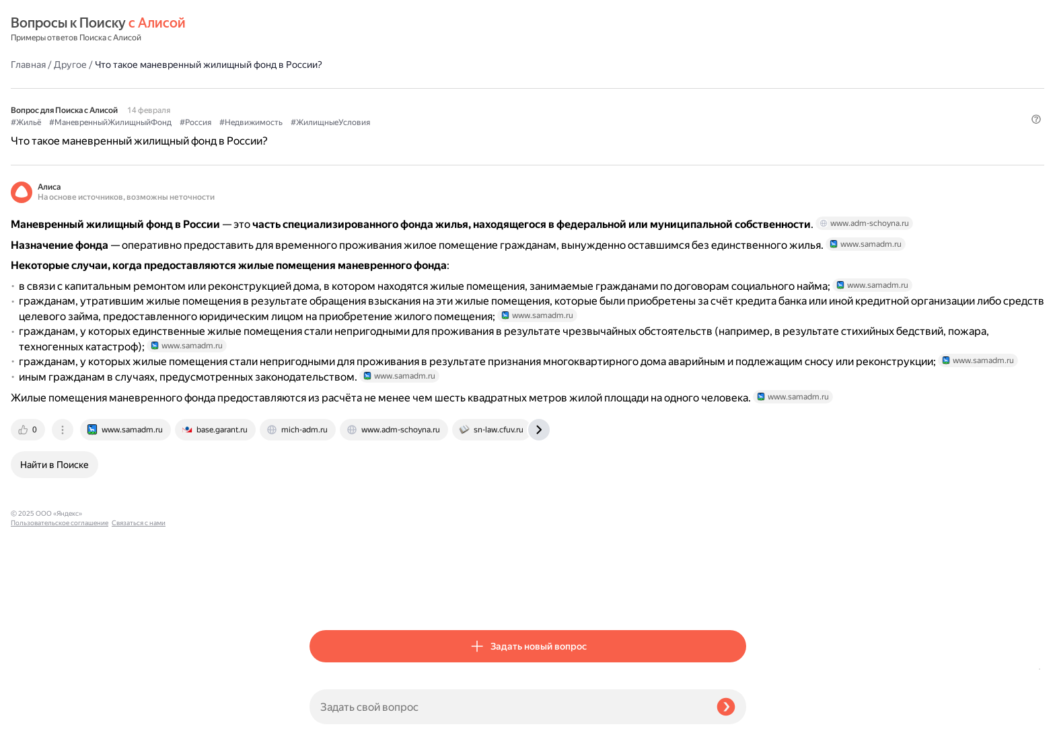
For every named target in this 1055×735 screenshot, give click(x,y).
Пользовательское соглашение (59, 709)
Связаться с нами (38, 719)
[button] (738, 110)
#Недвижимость (549, 88)
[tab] (328, 596)
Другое (369, 29)
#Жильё (325, 88)
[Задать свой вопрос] (508, 706)
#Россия (494, 88)
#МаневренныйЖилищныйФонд (409, 88)
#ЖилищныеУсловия (629, 88)
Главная (327, 29)
